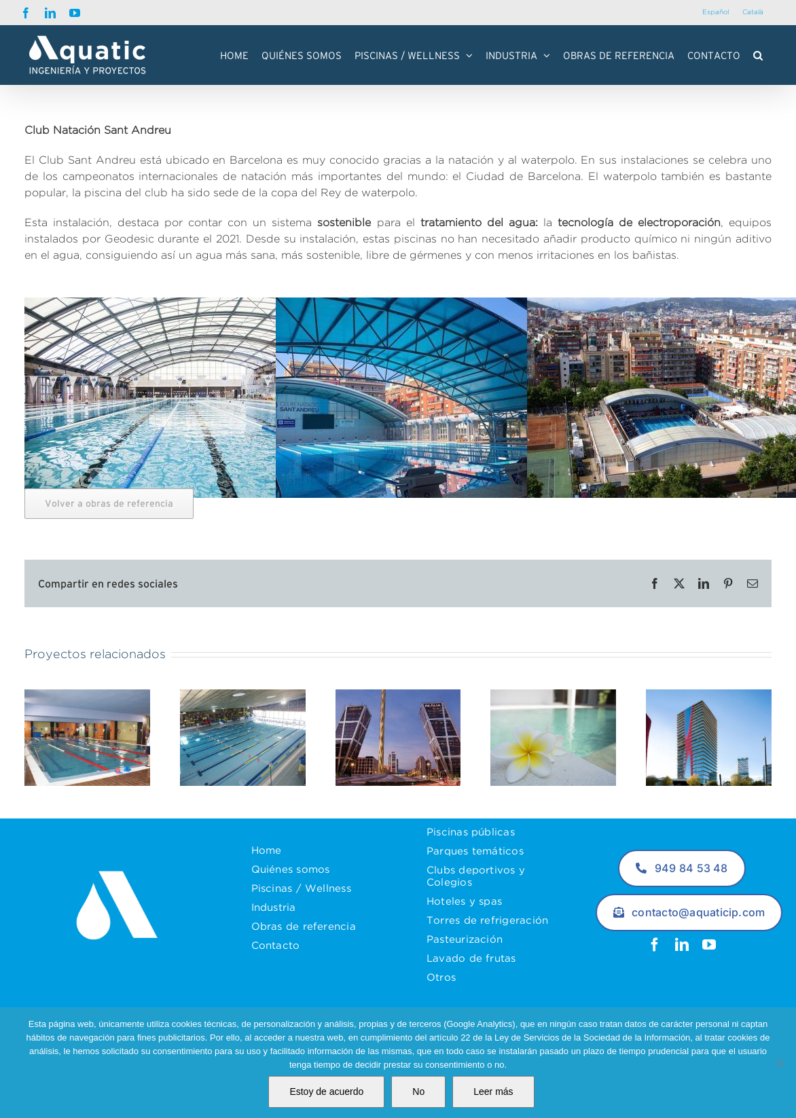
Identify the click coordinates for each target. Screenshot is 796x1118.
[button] (758, 55)
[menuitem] (715, 12)
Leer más (493, 1091)
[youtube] (709, 945)
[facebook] (655, 945)
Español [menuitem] (715, 12)
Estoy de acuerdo (326, 1091)
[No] (779, 1063)
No (418, 1091)
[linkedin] (682, 945)
